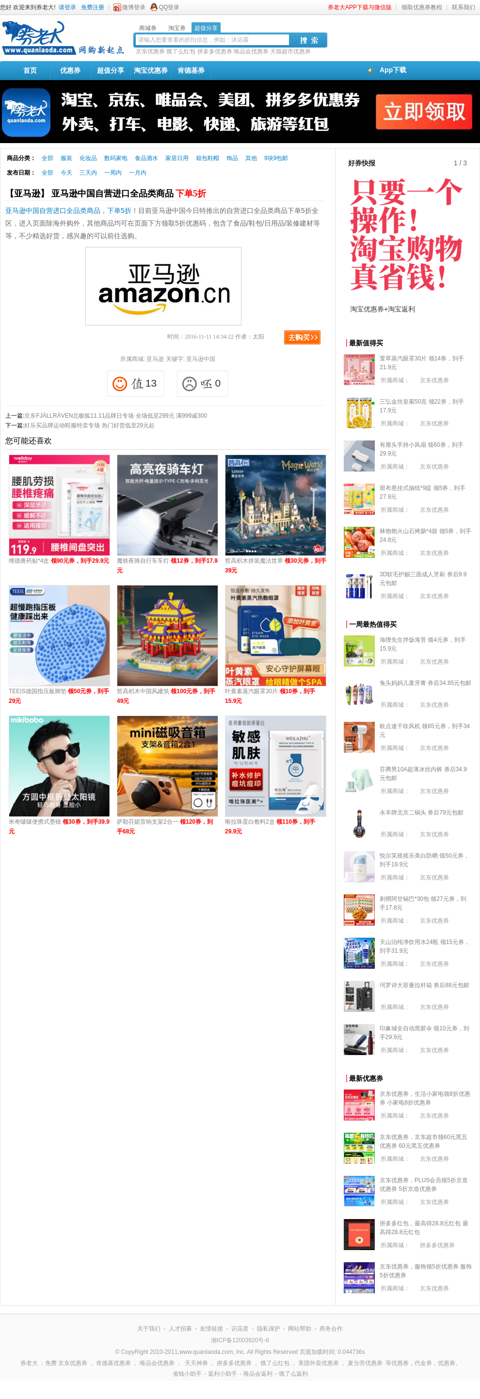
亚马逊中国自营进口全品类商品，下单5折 (68, 210)
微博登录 (133, 7)
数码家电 (116, 158)
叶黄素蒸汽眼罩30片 (270, 696)
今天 (66, 172)
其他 (251, 158)
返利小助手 (222, 1373)
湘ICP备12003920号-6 (240, 1340)
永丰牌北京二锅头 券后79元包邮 (422, 812)
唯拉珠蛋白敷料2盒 (270, 826)
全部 (47, 158)
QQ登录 (169, 7)
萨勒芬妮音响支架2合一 (165, 826)
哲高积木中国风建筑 (166, 696)
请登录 (67, 7)
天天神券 (196, 1363)
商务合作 (331, 1328)
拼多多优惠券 (214, 51)
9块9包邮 (276, 158)
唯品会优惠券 (251, 51)
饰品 (232, 158)
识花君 (240, 1328)
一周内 (113, 172)
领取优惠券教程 (421, 7)
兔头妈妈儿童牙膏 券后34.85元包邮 (425, 683)
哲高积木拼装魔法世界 (275, 565)
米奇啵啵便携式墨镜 (59, 826)
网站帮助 (299, 1328)
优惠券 (70, 70)
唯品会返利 (257, 1373)
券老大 (29, 1363)
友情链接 (211, 1328)
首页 (30, 70)
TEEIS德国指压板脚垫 (59, 696)
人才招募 (180, 1328)
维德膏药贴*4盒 (59, 560)
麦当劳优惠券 (365, 1363)
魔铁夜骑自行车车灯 (167, 565)
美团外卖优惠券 (318, 1363)
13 (134, 383)
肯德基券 (191, 70)
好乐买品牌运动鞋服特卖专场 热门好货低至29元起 (89, 425)
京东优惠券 (150, 51)
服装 (66, 158)
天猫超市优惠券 (290, 51)
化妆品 (88, 158)
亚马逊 (155, 359)
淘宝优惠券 (151, 70)
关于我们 (148, 1328)
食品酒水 (146, 158)
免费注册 (92, 7)
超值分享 (110, 70)
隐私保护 (268, 1328)
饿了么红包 (180, 51)
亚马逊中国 (200, 359)
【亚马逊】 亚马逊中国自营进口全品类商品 (105, 193)
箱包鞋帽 (207, 158)
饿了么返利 (293, 1373)
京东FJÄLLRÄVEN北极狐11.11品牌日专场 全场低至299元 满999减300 (115, 415)
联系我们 (463, 7)
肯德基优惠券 (113, 1363)
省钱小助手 (187, 1373)
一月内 (137, 172)
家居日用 (177, 158)
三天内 (88, 172)
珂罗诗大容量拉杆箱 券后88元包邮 (424, 985)
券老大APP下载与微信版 (360, 7)
